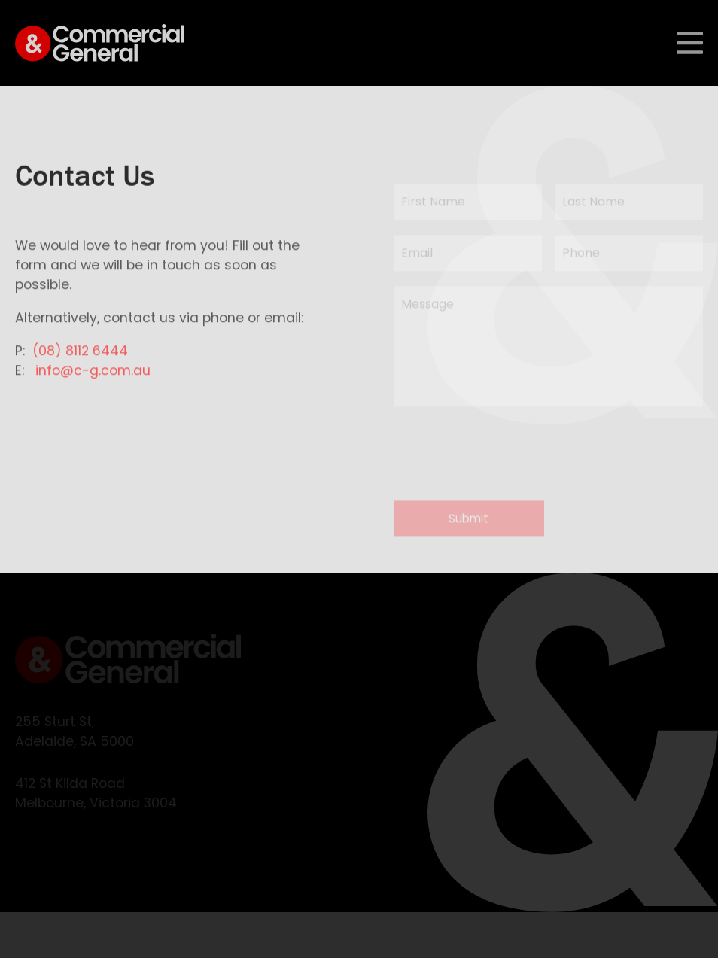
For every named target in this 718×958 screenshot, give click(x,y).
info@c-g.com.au (93, 376)
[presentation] (508, 457)
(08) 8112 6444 (80, 357)
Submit (468, 525)
